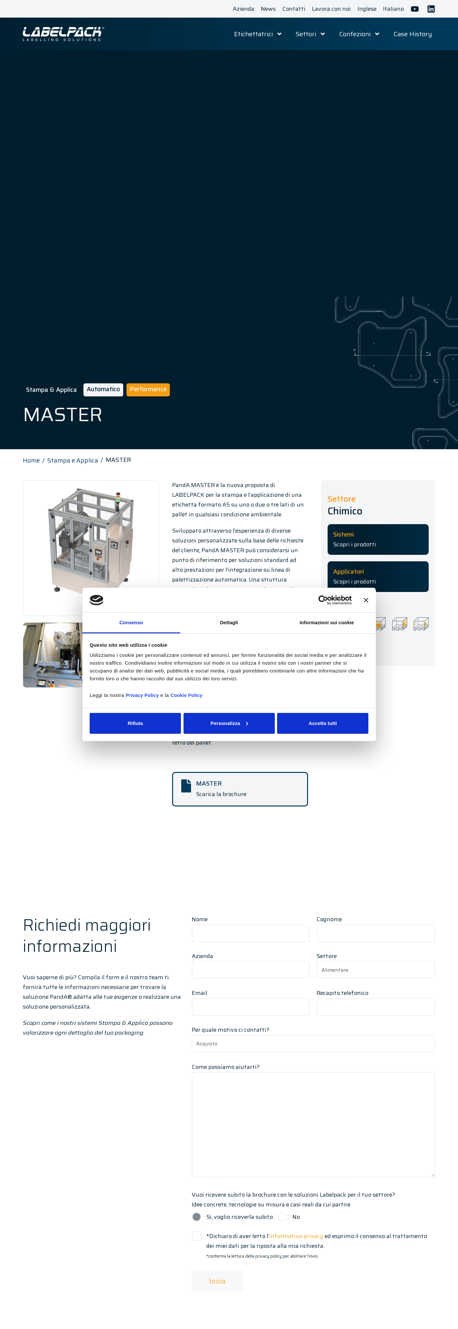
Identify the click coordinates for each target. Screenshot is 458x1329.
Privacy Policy (142, 695)
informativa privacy (296, 1236)
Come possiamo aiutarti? (313, 1121)
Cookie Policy (186, 695)
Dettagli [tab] (229, 622)
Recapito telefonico (376, 999)
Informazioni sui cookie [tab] (327, 622)
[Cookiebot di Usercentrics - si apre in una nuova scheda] (323, 600)
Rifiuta (135, 723)
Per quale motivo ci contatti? (313, 1036)
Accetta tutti (323, 723)
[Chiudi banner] (366, 600)
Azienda (251, 963)
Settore (376, 963)
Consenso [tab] (131, 622)
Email (251, 999)
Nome (251, 926)
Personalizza (229, 723)
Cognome (376, 926)
